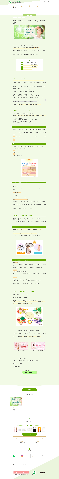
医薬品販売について (42, 462)
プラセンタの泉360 (40, 350)
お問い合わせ (15, 464)
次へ (38, 389)
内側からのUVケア (27, 69)
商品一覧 (22, 461)
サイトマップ (23, 464)
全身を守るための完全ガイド (30, 66)
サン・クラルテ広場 (15, 11)
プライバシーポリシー (33, 462)
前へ (20, 389)
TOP (9, 11)
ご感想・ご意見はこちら (29, 372)
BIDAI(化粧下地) (23, 350)
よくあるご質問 (41, 461)
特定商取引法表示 (24, 462)
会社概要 (14, 462)
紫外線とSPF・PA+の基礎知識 (30, 64)
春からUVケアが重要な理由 (29, 62)
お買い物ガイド (33, 461)
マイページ (14, 461)
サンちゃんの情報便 (22, 11)
